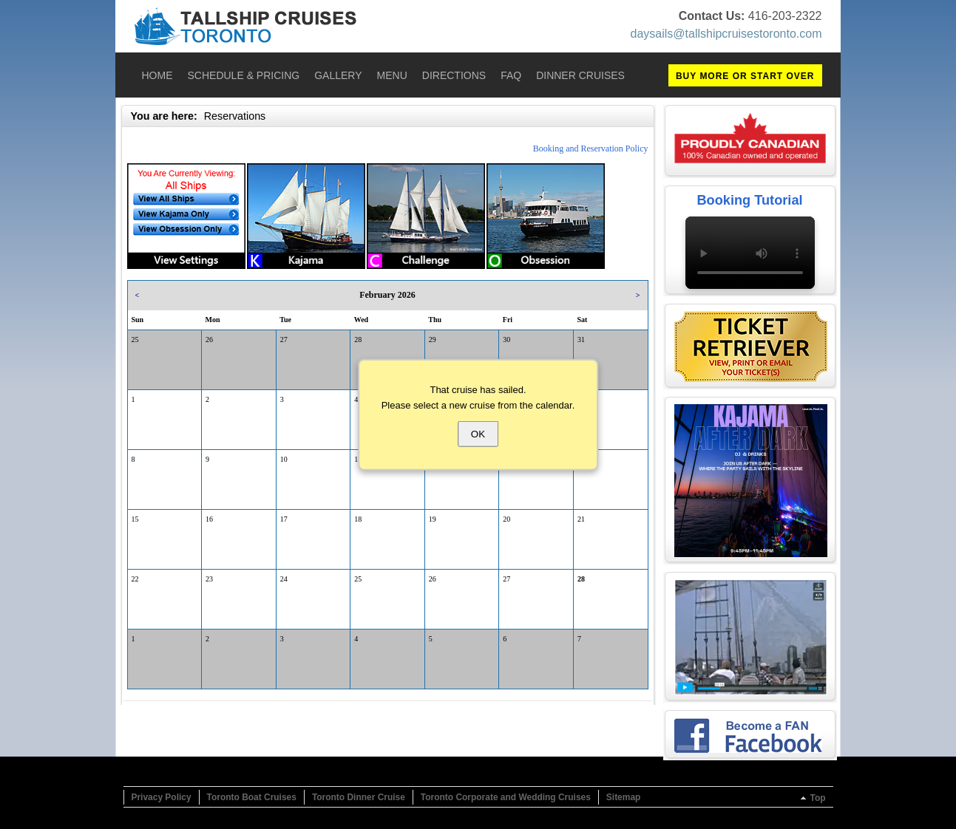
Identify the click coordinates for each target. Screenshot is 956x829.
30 (506, 339)
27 (284, 339)
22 (135, 579)
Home (157, 75)
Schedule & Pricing (244, 75)
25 (135, 339)
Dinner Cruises (580, 75)
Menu (392, 75)
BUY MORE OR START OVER (745, 76)
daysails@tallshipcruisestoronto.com (725, 33)
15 (135, 519)
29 (432, 339)
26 (209, 339)
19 (432, 519)
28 (358, 339)
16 (209, 519)
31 (581, 339)
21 (581, 519)
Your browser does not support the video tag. (750, 252)
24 (284, 579)
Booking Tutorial (749, 200)
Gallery (338, 75)
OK (478, 433)
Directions (454, 75)
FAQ (511, 75)
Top (817, 798)
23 (209, 579)
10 (284, 459)
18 (358, 519)
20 (506, 519)
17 (284, 519)
